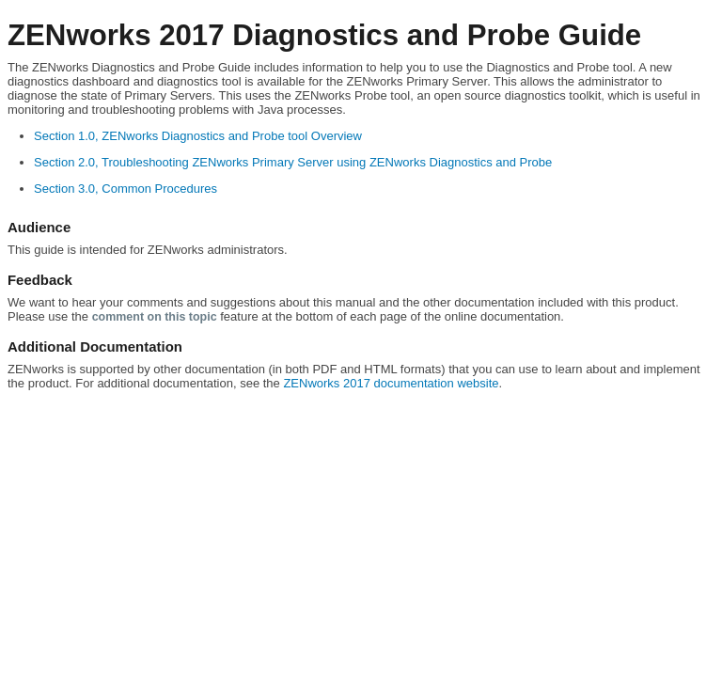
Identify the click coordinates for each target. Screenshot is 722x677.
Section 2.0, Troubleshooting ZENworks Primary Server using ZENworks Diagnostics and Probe (293, 162)
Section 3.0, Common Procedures (125, 188)
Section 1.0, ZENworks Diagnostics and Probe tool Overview (198, 136)
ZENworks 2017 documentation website (390, 383)
